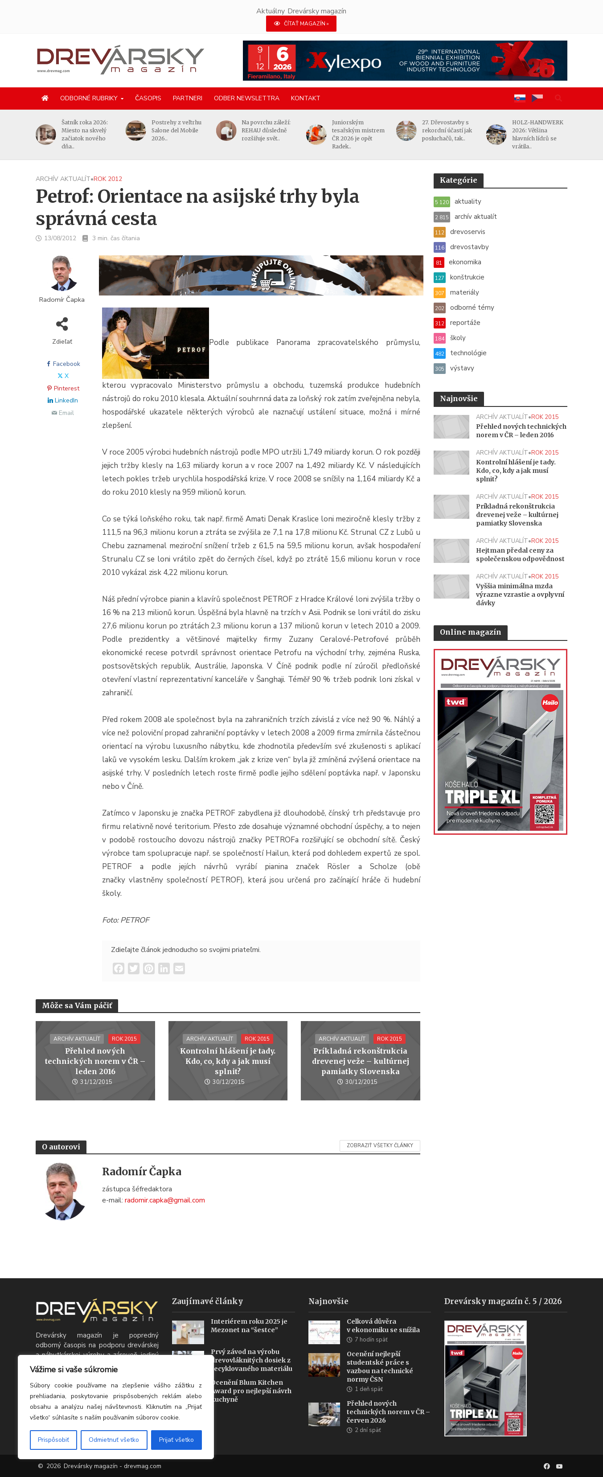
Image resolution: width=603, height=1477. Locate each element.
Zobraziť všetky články (380, 1145)
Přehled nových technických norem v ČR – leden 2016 (95, 1061)
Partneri (187, 98)
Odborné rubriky (89, 98)
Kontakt (305, 98)
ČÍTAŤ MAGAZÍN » (301, 23)
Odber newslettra (246, 98)
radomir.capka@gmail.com (165, 1200)
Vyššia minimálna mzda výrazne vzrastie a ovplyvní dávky (520, 594)
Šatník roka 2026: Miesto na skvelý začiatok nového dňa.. (85, 134)
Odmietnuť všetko (114, 1440)
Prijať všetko (176, 1440)
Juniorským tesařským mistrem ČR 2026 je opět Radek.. (358, 134)
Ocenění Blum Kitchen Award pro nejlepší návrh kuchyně (251, 1404)
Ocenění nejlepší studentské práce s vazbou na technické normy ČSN (380, 1380)
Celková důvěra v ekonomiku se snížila (383, 1339)
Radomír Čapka (62, 299)
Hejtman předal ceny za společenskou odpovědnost (520, 554)
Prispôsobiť (53, 1440)
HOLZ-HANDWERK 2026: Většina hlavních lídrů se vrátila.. (537, 134)
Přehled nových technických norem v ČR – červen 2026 (388, 1425)
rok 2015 (124, 1038)
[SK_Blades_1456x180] (261, 281)
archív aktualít (63, 179)
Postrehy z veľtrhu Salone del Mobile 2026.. (176, 130)
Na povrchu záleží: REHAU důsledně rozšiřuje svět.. (266, 130)
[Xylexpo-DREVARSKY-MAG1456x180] (405, 60)
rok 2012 (108, 179)
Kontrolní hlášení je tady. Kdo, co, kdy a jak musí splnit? (227, 1061)
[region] (116, 1407)
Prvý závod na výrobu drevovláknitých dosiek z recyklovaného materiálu (251, 1373)
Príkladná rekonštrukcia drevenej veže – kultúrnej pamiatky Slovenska (360, 1061)
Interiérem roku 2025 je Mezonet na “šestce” (249, 1339)
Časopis (148, 98)
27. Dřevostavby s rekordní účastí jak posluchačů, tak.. (447, 130)
